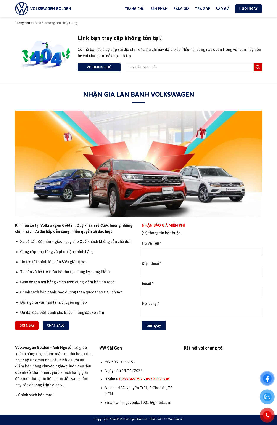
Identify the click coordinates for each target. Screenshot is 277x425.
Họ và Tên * (151, 243)
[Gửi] (258, 67)
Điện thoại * (151, 263)
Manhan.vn (175, 419)
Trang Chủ (135, 9)
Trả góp (202, 9)
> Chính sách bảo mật (34, 395)
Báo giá (222, 9)
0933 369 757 (131, 379)
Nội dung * (150, 303)
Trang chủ (22, 23)
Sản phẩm (159, 9)
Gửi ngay (153, 325)
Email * (147, 283)
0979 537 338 (157, 379)
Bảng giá (181, 9)
